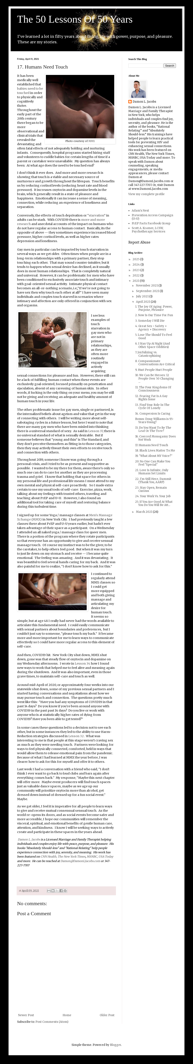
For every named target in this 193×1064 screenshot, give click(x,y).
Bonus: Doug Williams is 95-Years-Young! (154, 420)
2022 (136, 275)
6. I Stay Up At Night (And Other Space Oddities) (152, 345)
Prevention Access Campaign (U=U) (152, 217)
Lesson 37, (95, 431)
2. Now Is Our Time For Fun (154, 315)
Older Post (107, 1015)
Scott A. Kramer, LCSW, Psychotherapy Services (148, 229)
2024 (136, 264)
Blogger (115, 1045)
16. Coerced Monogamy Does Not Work (155, 438)
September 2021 (148, 291)
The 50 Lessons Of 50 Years (75, 19)
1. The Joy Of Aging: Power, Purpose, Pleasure (153, 308)
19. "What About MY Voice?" (153, 456)
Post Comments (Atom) (51, 1022)
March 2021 (144, 512)
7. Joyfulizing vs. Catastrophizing (148, 354)
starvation (96, 215)
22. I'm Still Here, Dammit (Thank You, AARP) (153, 480)
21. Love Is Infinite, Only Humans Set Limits (151, 471)
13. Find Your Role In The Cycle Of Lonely (152, 406)
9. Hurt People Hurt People (153, 370)
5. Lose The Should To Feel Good (153, 336)
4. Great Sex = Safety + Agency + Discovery (151, 327)
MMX (91, 141)
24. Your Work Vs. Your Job (153, 496)
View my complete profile (146, 194)
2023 (136, 270)
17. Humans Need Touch (151, 445)
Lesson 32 (76, 736)
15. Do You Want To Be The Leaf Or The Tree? (153, 429)
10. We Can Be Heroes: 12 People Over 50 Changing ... (154, 378)
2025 (136, 259)
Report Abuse (139, 242)
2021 (136, 281)
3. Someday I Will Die (150, 321)
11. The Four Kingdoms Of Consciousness (153, 389)
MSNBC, (92, 856)
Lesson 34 (82, 663)
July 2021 (142, 296)
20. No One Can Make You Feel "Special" (152, 463)
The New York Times (71, 856)
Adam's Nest (140, 210)
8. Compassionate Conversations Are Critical (155, 362)
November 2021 (147, 285)
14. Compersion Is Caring (152, 413)
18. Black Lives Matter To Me (155, 450)
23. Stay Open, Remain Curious (151, 489)
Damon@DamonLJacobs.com (80, 861)
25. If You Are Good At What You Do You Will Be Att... (154, 503)
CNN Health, (49, 856)
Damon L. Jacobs (29, 839)
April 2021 (143, 302)
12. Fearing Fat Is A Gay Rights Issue (151, 397)
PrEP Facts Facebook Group (151, 223)
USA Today (105, 856)
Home (67, 1015)
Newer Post (26, 1015)
